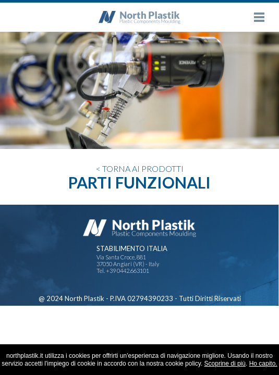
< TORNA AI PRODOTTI (140, 168)
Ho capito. (263, 363)
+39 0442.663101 (127, 270)
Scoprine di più (225, 363)
